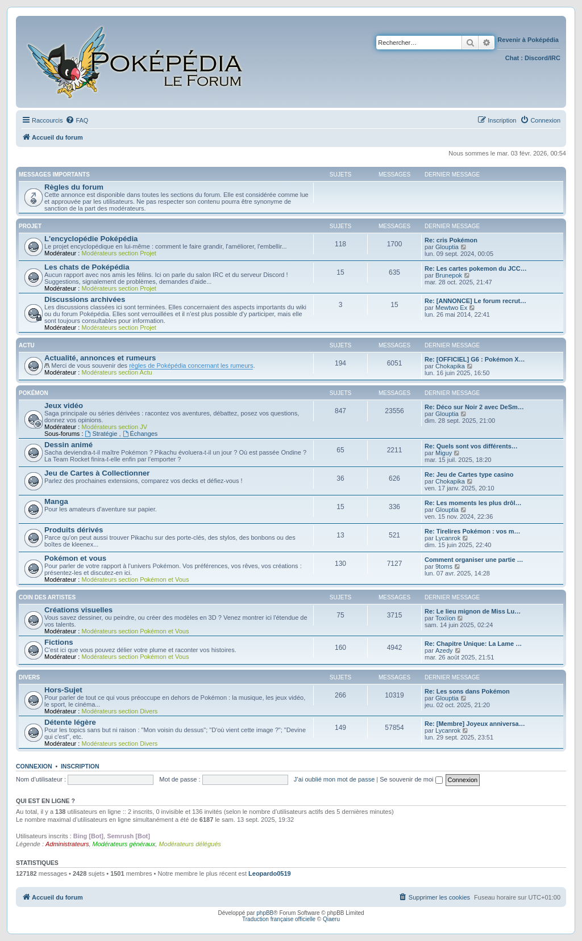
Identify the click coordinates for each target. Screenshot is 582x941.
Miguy (443, 453)
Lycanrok (447, 538)
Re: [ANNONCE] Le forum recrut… (475, 300)
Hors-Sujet (63, 690)
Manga (56, 501)
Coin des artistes (47, 597)
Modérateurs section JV (114, 426)
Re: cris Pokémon (451, 240)
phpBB (264, 913)
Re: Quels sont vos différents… (471, 446)
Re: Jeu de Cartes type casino (469, 474)
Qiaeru (331, 919)
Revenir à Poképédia (528, 39)
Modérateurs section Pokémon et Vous (135, 579)
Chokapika (450, 366)
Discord (536, 57)
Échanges (140, 433)
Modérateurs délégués (190, 844)
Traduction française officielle (278, 919)
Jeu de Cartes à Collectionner (96, 473)
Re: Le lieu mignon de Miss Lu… (473, 611)
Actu (27, 345)
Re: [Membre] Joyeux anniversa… (475, 723)
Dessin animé (68, 444)
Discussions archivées (84, 299)
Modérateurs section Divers (119, 711)
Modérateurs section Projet (118, 253)
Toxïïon (445, 618)
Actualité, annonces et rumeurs (100, 358)
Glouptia (447, 246)
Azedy (444, 650)
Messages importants (54, 174)
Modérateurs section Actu (116, 372)
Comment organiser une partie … (474, 559)
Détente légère (70, 722)
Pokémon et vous (75, 558)
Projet (30, 226)
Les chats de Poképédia (87, 267)
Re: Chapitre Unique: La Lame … (473, 643)
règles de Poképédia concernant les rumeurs (191, 365)
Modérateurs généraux (124, 844)
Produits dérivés (73, 530)
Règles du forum (73, 187)
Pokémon (33, 393)
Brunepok (448, 275)
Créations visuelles (78, 610)
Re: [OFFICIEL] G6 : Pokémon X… (475, 359)
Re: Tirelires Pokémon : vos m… (473, 531)
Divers (29, 677)
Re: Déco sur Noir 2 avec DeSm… (474, 407)
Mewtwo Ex (451, 307)
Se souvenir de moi (411, 779)
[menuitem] (76, 120)
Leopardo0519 (269, 873)
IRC (555, 57)
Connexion (34, 766)
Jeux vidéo (63, 405)
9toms (443, 566)
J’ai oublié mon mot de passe (334, 779)
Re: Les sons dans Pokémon (467, 691)
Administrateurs (67, 844)
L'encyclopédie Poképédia (91, 238)
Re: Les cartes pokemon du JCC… (476, 268)
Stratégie (102, 433)
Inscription (80, 766)
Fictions (58, 642)
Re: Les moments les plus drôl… (473, 502)
